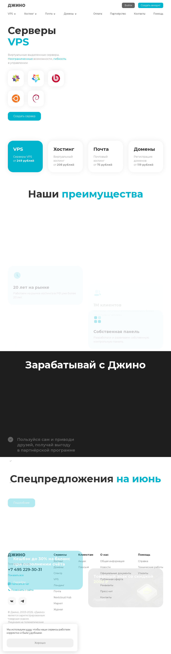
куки (29, 629)
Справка (143, 561)
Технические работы (150, 567)
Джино (16, 5)
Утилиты (143, 573)
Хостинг (58, 561)
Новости (105, 567)
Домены (58, 567)
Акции (82, 561)
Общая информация (112, 561)
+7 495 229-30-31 (25, 569)
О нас (104, 554)
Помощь (144, 554)
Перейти (19, 601)
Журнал (58, 609)
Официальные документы (115, 573)
